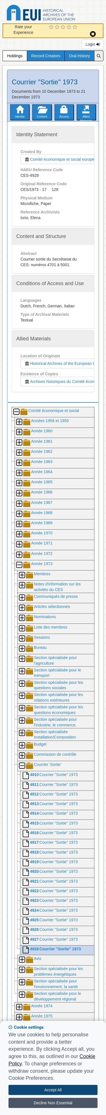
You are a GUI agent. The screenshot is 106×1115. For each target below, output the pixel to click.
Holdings (14, 56)
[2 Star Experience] (58, 27)
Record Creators (45, 56)
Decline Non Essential (53, 1103)
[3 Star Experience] (64, 27)
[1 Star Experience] (52, 27)
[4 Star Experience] (70, 27)
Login (92, 44)
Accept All (53, 1090)
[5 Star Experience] (76, 27)
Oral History (79, 56)
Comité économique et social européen (60, 159)
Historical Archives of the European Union (62, 363)
